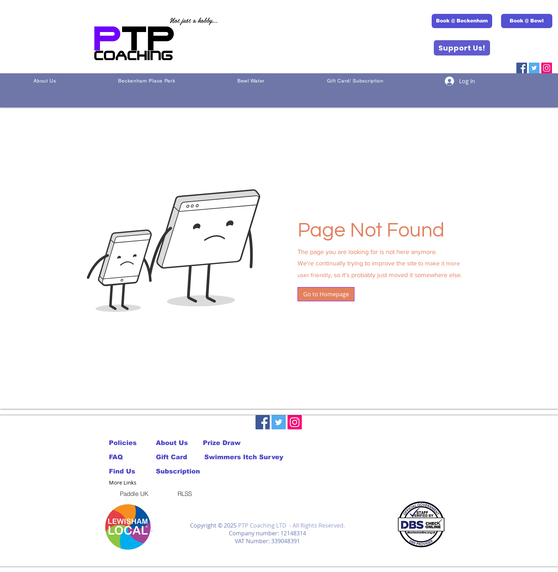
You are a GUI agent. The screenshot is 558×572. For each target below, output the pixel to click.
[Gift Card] (179, 457)
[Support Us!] (462, 47)
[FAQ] (126, 457)
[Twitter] (534, 68)
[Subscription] (179, 471)
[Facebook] (521, 68)
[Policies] (126, 443)
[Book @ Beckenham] (462, 21)
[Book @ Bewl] (526, 21)
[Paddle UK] (134, 493)
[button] (326, 294)
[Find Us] (132, 471)
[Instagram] (546, 68)
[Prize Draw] (226, 443)
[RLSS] (184, 493)
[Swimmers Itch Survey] (243, 457)
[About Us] (179, 443)
